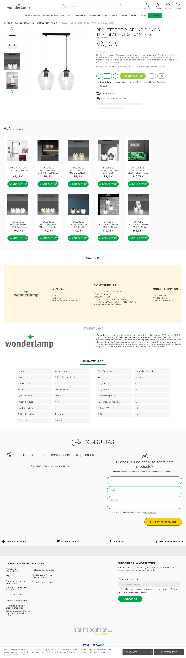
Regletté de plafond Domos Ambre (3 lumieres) (48, 224)
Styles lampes (66, 15)
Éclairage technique (111, 15)
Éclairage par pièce (50, 15)
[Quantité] (107, 76)
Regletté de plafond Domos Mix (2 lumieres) (108, 170)
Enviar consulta (163, 522)
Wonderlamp (93, 328)
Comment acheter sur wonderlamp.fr (16, 588)
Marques (134, 15)
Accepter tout (169, 652)
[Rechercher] (92, 6)
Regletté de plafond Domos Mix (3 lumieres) (78, 224)
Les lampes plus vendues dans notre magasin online (18, 619)
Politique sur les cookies (43, 588)
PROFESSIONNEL (155, 15)
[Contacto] (148, 6)
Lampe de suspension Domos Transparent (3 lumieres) (108, 225)
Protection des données (43, 576)
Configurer (138, 652)
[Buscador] (65, 6)
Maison (124, 15)
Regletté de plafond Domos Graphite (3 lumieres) (138, 170)
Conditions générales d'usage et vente (42, 582)
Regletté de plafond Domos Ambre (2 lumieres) (78, 170)
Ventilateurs (94, 15)
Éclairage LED (81, 15)
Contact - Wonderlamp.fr (17, 607)
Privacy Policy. (150, 512)
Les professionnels (14, 601)
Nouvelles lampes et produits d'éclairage (15, 613)
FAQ (8, 582)
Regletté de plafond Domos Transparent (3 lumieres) (18, 225)
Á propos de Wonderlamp (12, 576)
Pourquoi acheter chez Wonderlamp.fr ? (16, 594)
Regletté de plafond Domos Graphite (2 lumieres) (48, 170)
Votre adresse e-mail (128, 585)
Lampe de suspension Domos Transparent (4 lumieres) (138, 225)
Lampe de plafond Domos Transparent (18, 168)
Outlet (143, 15)
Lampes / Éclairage (32, 15)
